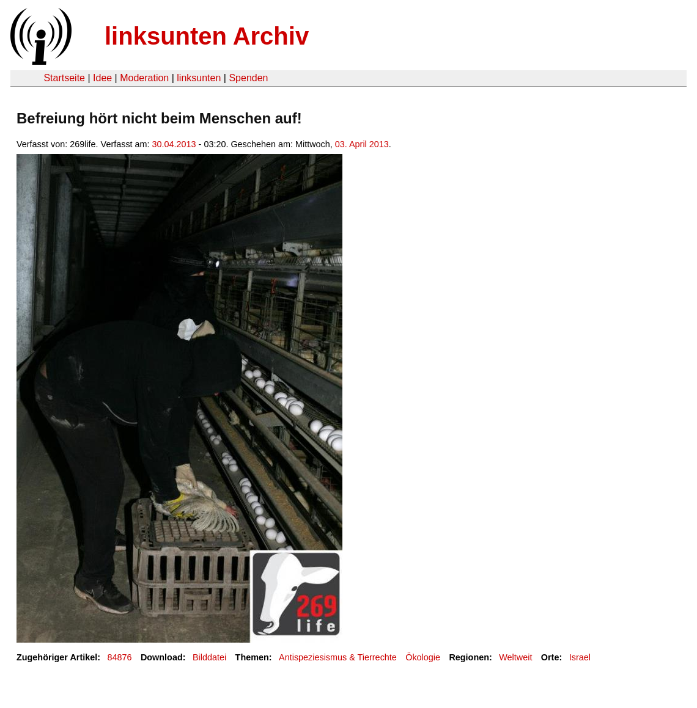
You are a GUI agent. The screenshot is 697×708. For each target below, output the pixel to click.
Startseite (64, 78)
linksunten (199, 78)
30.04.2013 (174, 144)
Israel (580, 657)
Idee (102, 78)
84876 (120, 657)
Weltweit (515, 657)
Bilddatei (209, 657)
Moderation (144, 78)
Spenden (248, 78)
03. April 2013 (362, 144)
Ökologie (422, 657)
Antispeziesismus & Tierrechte (338, 657)
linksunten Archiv (207, 36)
